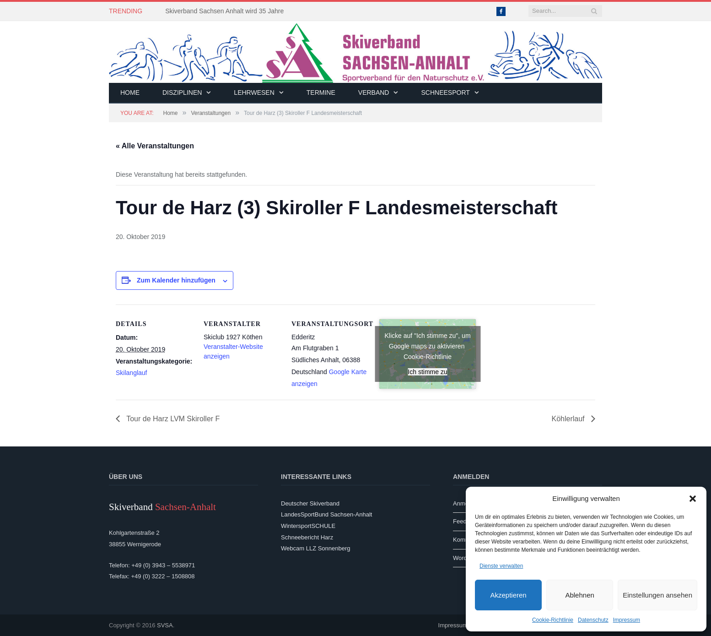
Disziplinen (182, 92)
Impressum (626, 620)
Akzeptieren (508, 595)
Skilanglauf (131, 372)
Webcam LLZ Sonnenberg (315, 548)
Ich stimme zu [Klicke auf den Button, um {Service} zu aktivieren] (427, 371)
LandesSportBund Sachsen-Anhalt (326, 514)
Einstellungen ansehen (657, 595)
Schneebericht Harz (307, 537)
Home (130, 92)
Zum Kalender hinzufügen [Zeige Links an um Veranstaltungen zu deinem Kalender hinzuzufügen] (176, 280)
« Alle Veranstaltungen (155, 146)
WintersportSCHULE (308, 525)
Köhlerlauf (569, 419)
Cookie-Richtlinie (552, 620)
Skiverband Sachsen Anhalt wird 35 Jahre (224, 11)
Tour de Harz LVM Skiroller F (172, 419)
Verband (373, 92)
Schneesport (445, 92)
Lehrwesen (254, 92)
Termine (321, 92)
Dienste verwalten (501, 566)
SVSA (165, 625)
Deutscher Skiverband (310, 503)
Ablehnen (579, 595)
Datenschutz (593, 620)
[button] (692, 498)
